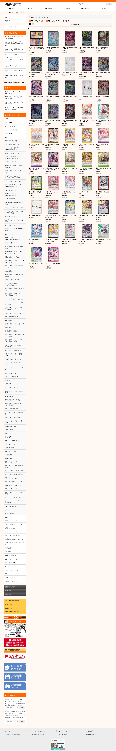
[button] (103, 9)
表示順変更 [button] (75, 24)
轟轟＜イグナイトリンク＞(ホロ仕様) (58, 21)
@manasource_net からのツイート (14, 82)
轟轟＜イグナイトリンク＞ (38, 21)
